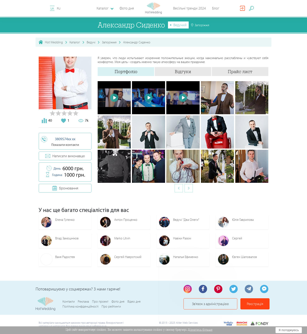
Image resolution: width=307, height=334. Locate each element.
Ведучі (91, 42)
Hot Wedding (54, 42)
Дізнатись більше (200, 330)
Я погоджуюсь (289, 330)
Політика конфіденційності (80, 306)
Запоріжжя (109, 42)
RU (58, 8)
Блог (215, 8)
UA (52, 8)
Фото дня (127, 8)
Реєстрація (255, 303)
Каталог (75, 42)
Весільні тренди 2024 (189, 8)
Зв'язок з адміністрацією (210, 303)
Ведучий (180, 25)
